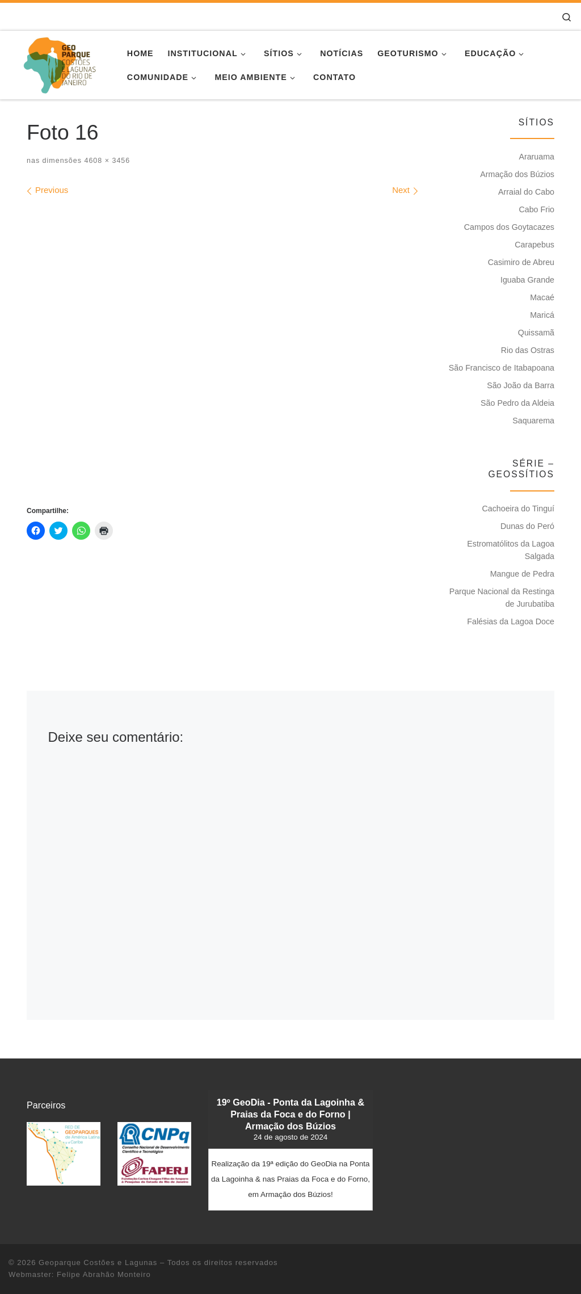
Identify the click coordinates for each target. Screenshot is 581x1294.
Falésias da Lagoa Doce (510, 621)
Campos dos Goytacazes (509, 227)
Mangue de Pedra (522, 573)
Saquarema (533, 420)
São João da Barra (520, 385)
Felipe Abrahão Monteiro (104, 1274)
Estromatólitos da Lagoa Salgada (510, 550)
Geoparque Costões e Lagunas (98, 1262)
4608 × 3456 (106, 161)
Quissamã (536, 332)
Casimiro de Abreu (521, 262)
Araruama (536, 156)
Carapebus (534, 244)
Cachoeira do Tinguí (518, 508)
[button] (63, 1153)
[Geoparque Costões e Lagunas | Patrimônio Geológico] (59, 63)
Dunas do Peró (527, 526)
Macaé (542, 297)
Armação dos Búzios (517, 174)
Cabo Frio (536, 209)
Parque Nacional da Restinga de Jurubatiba (501, 597)
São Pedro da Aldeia (517, 402)
